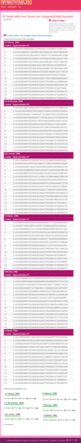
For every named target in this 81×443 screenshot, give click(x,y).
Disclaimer (54, 440)
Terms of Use (34, 440)
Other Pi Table (58, 21)
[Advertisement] (28, 24)
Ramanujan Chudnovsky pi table (61, 23)
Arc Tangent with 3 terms (62, 29)
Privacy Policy (44, 440)
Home (3, 7)
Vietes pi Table (54, 25)
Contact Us (26, 440)
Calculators (12, 7)
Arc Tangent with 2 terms (62, 28)
